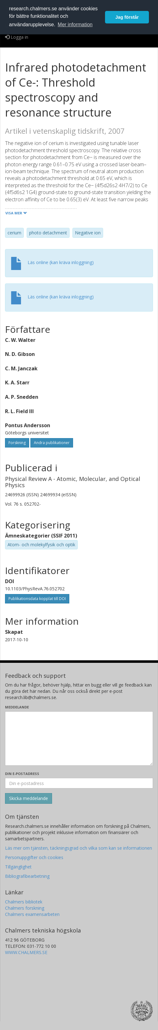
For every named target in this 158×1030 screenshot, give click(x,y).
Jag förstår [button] (127, 17)
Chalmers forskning (24, 908)
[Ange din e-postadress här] (79, 783)
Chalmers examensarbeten (32, 914)
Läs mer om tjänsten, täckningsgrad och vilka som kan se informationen (78, 848)
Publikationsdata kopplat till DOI (37, 598)
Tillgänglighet (18, 867)
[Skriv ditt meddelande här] (79, 738)
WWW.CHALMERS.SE (26, 952)
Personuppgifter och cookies (34, 857)
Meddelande (17, 707)
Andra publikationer (52, 442)
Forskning (17, 442)
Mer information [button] (75, 24)
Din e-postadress (22, 773)
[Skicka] (28, 798)
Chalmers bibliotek (23, 902)
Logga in (16, 37)
